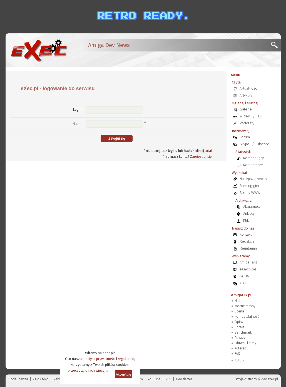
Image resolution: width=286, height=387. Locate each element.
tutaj (208, 151)
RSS (168, 379)
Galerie (246, 109)
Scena (239, 311)
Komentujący (253, 158)
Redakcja (247, 241)
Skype (244, 144)
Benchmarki (244, 332)
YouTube (154, 379)
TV (260, 116)
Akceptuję (123, 374)
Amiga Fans (249, 262)
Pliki (246, 220)
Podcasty (247, 123)
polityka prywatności (99, 359)
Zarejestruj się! (201, 157)
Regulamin (248, 248)
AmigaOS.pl (241, 295)
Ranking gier (250, 186)
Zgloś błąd (41, 379)
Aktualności (249, 88)
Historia (241, 301)
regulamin (126, 359)
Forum (245, 137)
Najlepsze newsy (253, 179)
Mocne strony (245, 306)
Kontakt (246, 234)
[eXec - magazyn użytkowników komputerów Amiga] (39, 50)
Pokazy (240, 338)
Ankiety (249, 213)
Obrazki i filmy (245, 343)
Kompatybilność (247, 317)
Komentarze (253, 165)
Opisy (239, 322)
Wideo (245, 116)
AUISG (239, 360)
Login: (77, 110)
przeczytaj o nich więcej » (88, 370)
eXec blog (248, 269)
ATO (243, 283)
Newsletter (184, 379)
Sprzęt (239, 327)
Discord (263, 144)
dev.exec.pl (269, 379)
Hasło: (77, 124)
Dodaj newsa (18, 379)
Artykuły (246, 95)
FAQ (237, 354)
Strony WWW (250, 193)
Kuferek (240, 348)
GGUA (244, 276)
